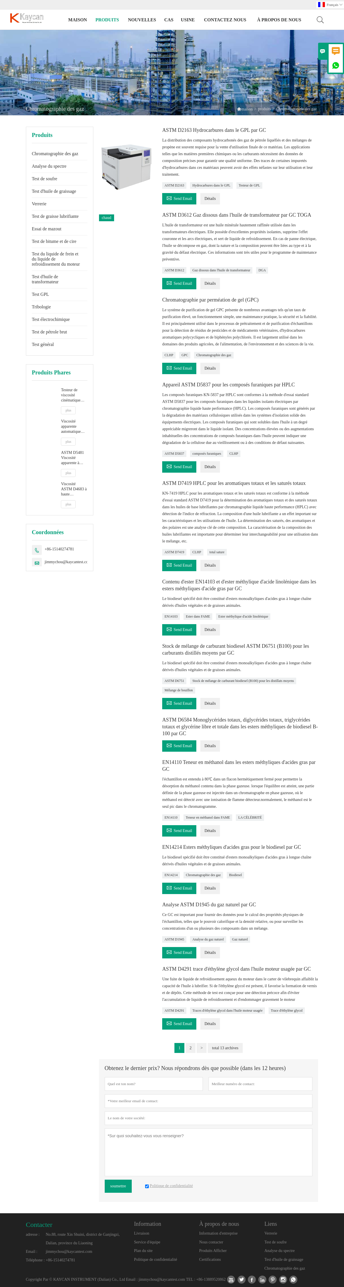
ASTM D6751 (174, 681)
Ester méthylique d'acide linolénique (243, 616)
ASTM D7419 (174, 552)
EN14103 (171, 616)
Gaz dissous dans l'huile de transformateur (221, 270)
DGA (262, 270)
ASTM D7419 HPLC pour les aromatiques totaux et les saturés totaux (234, 483)
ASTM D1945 (174, 939)
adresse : (33, 1234)
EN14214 (171, 875)
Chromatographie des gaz (55, 153)
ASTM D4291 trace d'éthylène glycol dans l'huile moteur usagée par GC (236, 969)
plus (68, 410)
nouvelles (142, 19)
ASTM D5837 (174, 454)
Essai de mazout (46, 228)
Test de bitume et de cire (54, 241)
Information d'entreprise (218, 1233)
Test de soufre (44, 178)
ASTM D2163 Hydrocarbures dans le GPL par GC (214, 130)
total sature (216, 552)
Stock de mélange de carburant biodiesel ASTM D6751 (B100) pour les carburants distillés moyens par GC (235, 649)
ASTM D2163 (174, 185)
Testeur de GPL (249, 185)
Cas (168, 19)
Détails (210, 198)
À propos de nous (279, 19)
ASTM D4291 (174, 1011)
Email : (32, 1251)
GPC (185, 355)
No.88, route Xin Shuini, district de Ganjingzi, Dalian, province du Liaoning (83, 1238)
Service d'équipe (147, 1242)
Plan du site (143, 1251)
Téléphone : (35, 1260)
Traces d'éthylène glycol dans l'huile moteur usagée (227, 1011)
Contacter (39, 1224)
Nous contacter (211, 1242)
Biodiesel (235, 875)
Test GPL (40, 294)
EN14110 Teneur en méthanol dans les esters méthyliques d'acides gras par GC (239, 765)
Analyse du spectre (49, 166)
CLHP (168, 355)
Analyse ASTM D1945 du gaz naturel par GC (209, 904)
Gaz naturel (240, 939)
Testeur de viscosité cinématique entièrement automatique (71, 395)
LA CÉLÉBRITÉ (250, 817)
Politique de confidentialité (155, 1259)
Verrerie (39, 203)
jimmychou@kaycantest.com (68, 562)
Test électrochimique (51, 319)
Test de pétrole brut (49, 331)
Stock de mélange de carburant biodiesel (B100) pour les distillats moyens (243, 681)
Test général (43, 344)
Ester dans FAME (198, 616)
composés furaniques (206, 454)
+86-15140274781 (59, 549)
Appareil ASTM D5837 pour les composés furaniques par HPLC (228, 385)
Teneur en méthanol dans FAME (208, 817)
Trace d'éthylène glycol (287, 1011)
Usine (188, 19)
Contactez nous (225, 19)
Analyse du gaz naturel (208, 939)
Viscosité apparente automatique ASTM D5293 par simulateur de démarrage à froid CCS (73, 426)
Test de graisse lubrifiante (55, 216)
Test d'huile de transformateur (45, 279)
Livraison (141, 1233)
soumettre (118, 1186)
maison (77, 19)
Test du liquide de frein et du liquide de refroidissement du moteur (56, 259)
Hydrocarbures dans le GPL (211, 185)
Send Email (179, 198)
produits (107, 19)
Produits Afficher (213, 1251)
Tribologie (41, 306)
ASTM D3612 (174, 270)
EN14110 (171, 817)
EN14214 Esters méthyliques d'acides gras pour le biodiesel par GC (231, 847)
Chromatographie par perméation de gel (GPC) (210, 300)
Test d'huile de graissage (54, 191)
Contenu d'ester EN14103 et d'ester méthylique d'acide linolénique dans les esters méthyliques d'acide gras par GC (239, 585)
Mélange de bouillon (178, 690)
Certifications (210, 1259)
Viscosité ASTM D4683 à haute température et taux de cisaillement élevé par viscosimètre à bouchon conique (73, 489)
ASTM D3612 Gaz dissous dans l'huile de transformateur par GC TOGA (236, 215)
